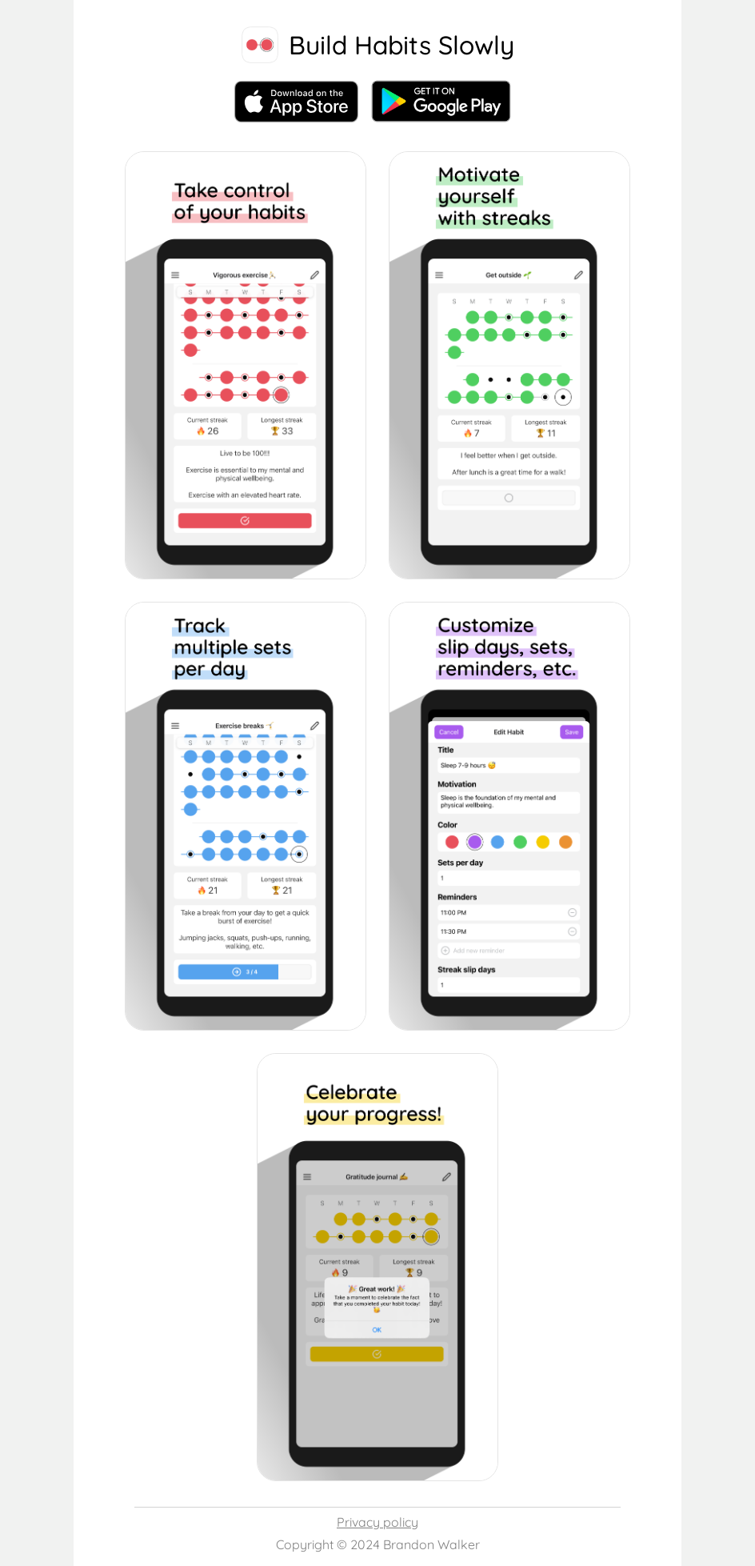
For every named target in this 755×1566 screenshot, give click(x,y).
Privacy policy (377, 1522)
